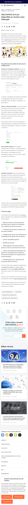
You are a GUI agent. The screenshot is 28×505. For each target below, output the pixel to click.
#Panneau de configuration (9, 295)
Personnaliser (18, 497)
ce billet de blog (8, 39)
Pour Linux (6, 434)
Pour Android (15, 434)
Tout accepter (7, 501)
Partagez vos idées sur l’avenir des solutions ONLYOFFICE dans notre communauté (12, 392)
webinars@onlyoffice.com (20, 278)
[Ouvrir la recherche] (22, 5)
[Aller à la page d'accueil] (8, 5)
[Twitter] (4, 26)
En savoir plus (4, 493)
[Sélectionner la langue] (25, 5)
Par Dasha (14, 370)
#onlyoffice (18, 292)
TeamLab (3, 10)
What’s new (10, 10)
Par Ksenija (16, 23)
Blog (2, 9)
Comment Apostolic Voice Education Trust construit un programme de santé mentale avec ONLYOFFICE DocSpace (14, 418)
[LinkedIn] (7, 26)
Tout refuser (6, 497)
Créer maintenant (24, 336)
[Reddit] (9, 26)
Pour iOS (19, 434)
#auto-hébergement (7, 292)
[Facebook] (2, 26)
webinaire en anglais (8, 267)
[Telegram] (12, 26)
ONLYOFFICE (9, 9)
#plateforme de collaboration (9, 298)
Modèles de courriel (8, 242)
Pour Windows (2, 434)
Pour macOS (11, 434)
